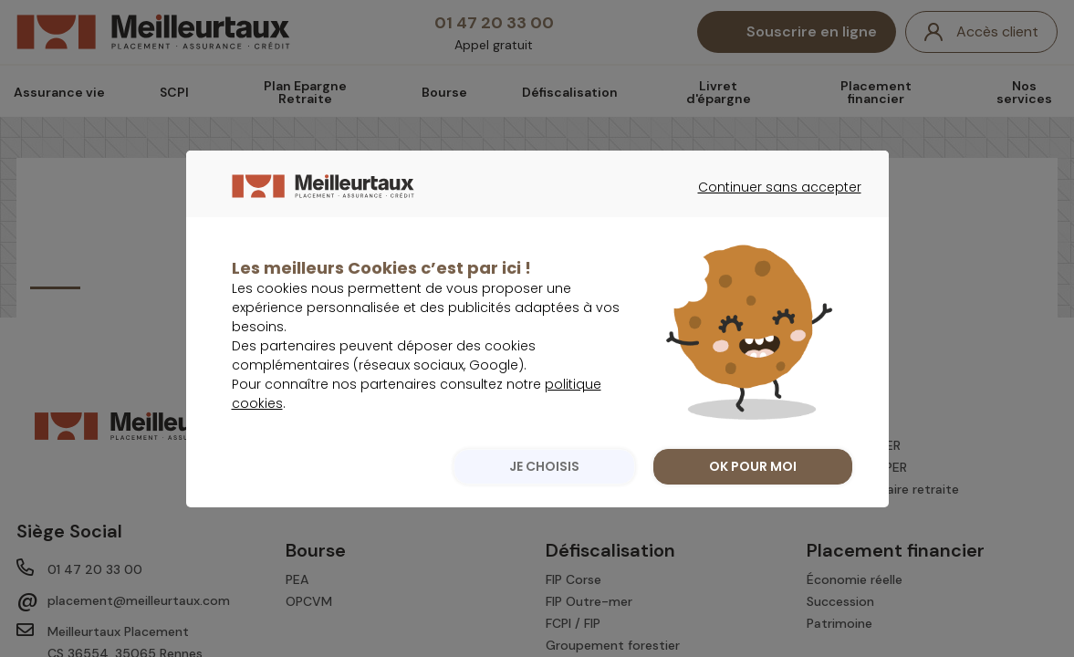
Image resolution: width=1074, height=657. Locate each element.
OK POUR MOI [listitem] (753, 504)
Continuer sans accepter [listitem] (770, 241)
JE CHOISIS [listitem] (544, 504)
